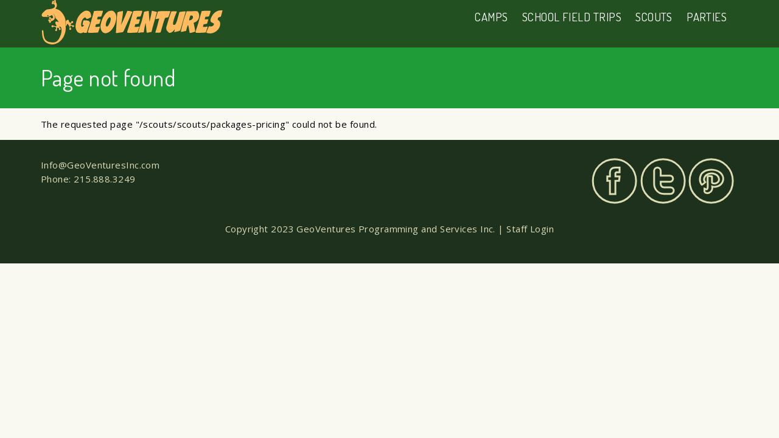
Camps (491, 17)
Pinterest (711, 181)
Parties (706, 17)
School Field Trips (571, 17)
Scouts (653, 17)
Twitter (663, 181)
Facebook (614, 181)
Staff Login (530, 229)
